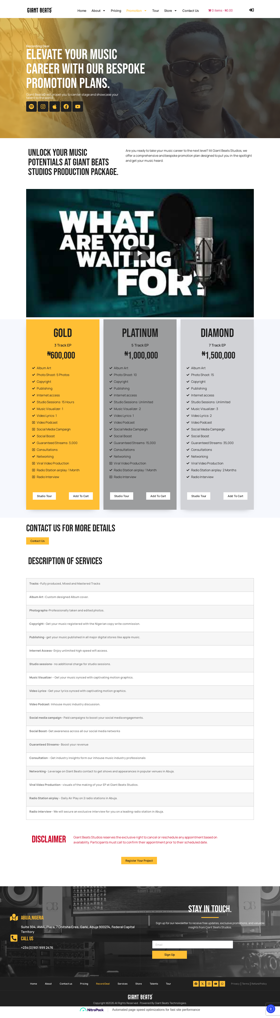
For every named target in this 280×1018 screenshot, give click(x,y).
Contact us (190, 11)
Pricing (116, 11)
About (98, 10)
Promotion (136, 10)
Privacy (235, 988)
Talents (154, 988)
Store (170, 10)
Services (122, 988)
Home (81, 11)
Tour (155, 11)
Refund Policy (259, 988)
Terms (245, 988)
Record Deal (103, 988)
